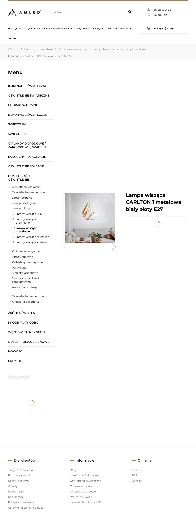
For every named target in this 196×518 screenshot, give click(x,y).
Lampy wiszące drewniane (26, 220)
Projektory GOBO (23, 322)
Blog (73, 470)
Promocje (16, 361)
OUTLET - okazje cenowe (28, 342)
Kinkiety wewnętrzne (26, 251)
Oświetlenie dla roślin (26, 187)
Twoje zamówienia (20, 470)
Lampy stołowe (22, 197)
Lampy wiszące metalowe (26, 229)
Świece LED (17, 134)
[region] (126, 126)
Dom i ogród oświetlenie (19, 177)
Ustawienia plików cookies (25, 507)
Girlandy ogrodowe (83, 491)
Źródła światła (21, 313)
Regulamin (15, 497)
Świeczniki (17, 124)
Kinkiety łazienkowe (25, 273)
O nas (136, 470)
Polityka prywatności (22, 502)
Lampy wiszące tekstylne (32, 237)
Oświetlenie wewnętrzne (28, 192)
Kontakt (137, 480)
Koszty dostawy (18, 480)
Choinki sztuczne (23, 105)
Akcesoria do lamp (24, 287)
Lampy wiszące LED (29, 214)
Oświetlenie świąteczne (28, 95)
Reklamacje (16, 491)
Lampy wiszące (22, 208)
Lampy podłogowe (24, 203)
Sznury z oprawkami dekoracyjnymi (25, 280)
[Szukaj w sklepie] (87, 12)
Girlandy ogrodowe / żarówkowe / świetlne (28, 145)
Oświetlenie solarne (26, 166)
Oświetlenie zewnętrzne (28, 296)
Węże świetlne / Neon (26, 332)
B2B (135, 475)
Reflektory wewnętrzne (27, 262)
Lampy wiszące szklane (31, 242)
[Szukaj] (129, 12)
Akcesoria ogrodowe (25, 301)
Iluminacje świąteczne (27, 86)
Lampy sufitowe (22, 257)
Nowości (15, 351)
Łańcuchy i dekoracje (27, 157)
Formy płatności (19, 475)
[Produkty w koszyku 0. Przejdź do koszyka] (164, 28)
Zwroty (13, 486)
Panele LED (19, 267)
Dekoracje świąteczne (27, 114)
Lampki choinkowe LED (85, 502)
